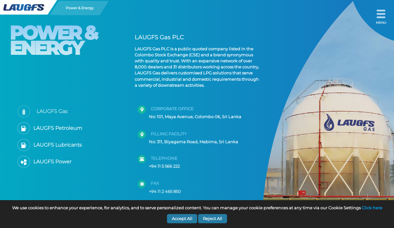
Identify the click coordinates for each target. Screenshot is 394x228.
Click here (372, 208)
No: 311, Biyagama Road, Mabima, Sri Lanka (193, 139)
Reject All (212, 218)
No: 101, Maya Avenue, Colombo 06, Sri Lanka (195, 115)
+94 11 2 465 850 (165, 187)
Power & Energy (80, 8)
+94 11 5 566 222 (164, 162)
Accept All (182, 218)
